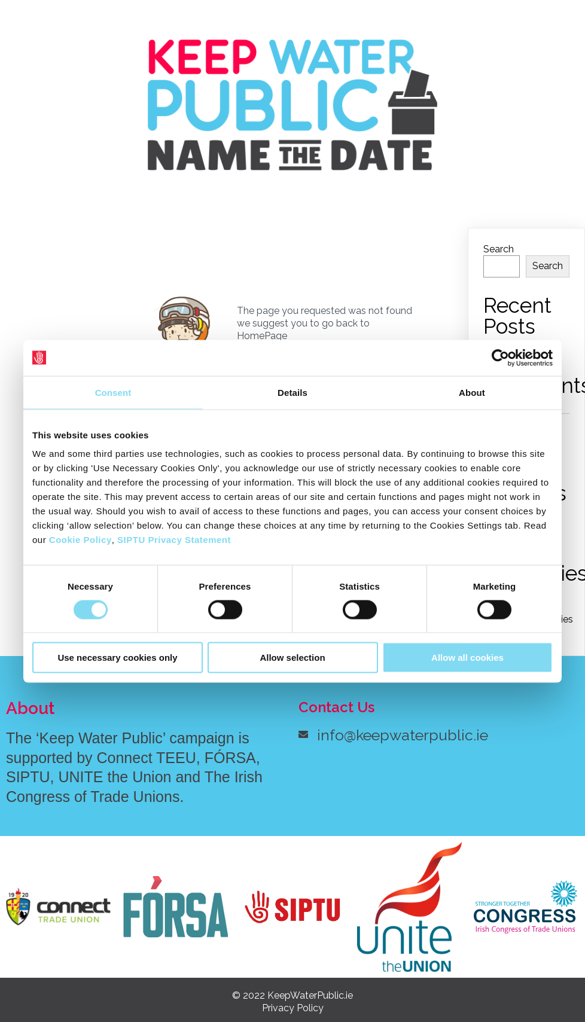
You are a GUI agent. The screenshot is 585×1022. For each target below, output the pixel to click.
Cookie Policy (80, 540)
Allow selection (292, 657)
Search (498, 248)
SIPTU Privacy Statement (174, 540)
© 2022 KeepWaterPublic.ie (292, 995)
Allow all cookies (467, 657)
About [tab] (472, 392)
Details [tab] (292, 392)
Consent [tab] (113, 392)
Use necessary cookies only (117, 657)
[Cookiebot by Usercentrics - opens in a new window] (500, 358)
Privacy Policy (293, 1008)
